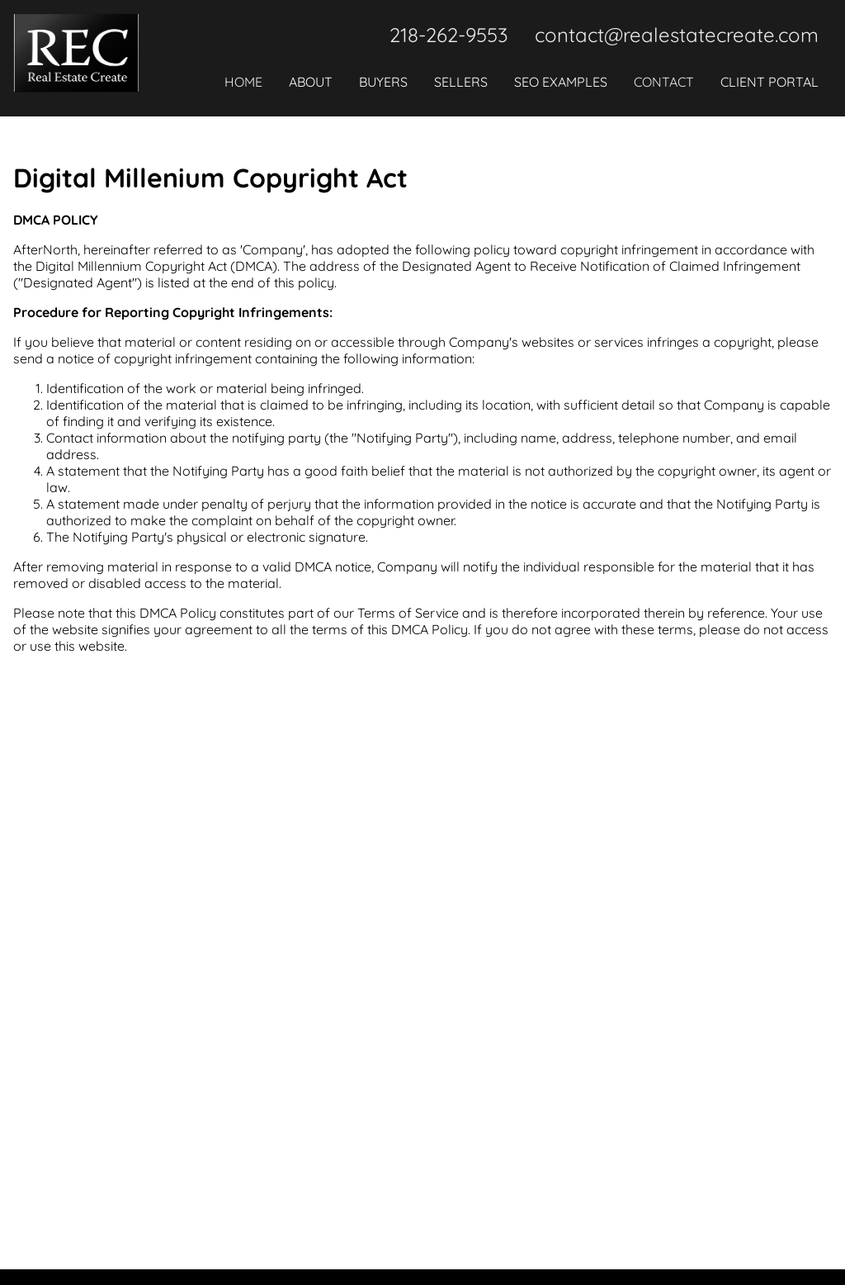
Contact (664, 81)
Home (243, 81)
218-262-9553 (448, 34)
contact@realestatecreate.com (677, 34)
